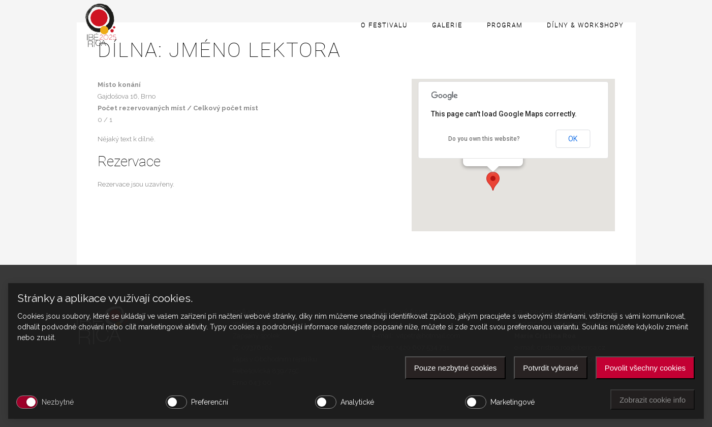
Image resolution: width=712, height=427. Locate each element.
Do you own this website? (484, 138)
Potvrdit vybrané (550, 367)
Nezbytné (58, 402)
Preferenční (209, 402)
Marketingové (512, 402)
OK (572, 139)
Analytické (357, 402)
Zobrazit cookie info (653, 399)
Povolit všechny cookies (645, 367)
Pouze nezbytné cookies (455, 367)
